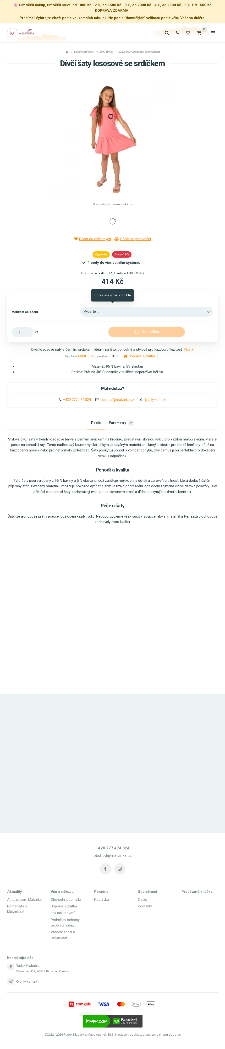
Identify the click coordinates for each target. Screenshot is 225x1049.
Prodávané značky (196, 892)
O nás (142, 900)
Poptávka (101, 900)
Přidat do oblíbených (92, 239)
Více (189, 349)
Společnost (147, 892)
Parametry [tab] (122, 424)
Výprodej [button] (101, 254)
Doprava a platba (139, 356)
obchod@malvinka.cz (117, 399)
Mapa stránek (97, 1034)
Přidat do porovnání (132, 239)
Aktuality (14, 892)
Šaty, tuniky (106, 51)
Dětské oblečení (84, 51)
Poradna (101, 892)
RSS (111, 1034)
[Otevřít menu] (212, 32)
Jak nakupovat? (63, 913)
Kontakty (145, 907)
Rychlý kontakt (155, 399)
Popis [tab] (95, 424)
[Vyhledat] (164, 32)
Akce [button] (121, 254)
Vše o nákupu (62, 892)
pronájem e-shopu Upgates (162, 1034)
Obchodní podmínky (66, 900)
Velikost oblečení (25, 312)
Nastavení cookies (128, 1034)
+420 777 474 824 (77, 399)
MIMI (82, 356)
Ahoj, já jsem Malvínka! (25, 900)
